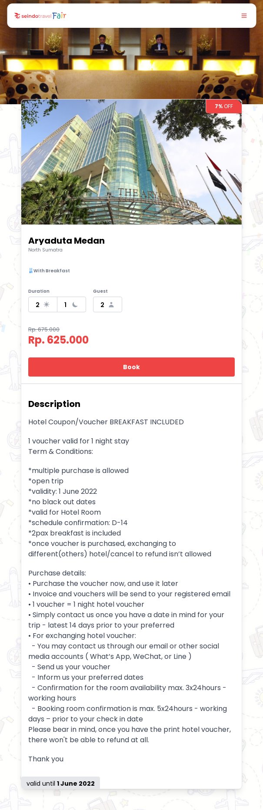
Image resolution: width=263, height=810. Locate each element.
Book (131, 367)
